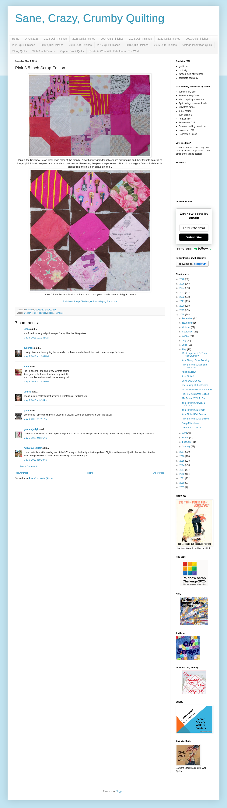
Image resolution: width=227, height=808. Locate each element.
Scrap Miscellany (190, 423)
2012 (182, 474)
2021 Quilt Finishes (197, 38)
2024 (182, 288)
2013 (182, 469)
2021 (182, 301)
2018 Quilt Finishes (80, 44)
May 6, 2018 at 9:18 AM (35, 460)
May (184, 349)
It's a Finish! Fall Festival (194, 414)
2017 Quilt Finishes (108, 44)
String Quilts (19, 51)
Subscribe (194, 237)
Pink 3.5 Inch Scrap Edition (195, 418)
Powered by (194, 248)
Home (15, 38)
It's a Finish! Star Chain (193, 410)
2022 (182, 297)
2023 (182, 292)
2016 (182, 456)
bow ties (42, 313)
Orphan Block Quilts (72, 51)
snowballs (58, 313)
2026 (182, 279)
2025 (182, 283)
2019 (182, 310)
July (184, 340)
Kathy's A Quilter (33, 448)
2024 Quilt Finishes (112, 38)
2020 (182, 306)
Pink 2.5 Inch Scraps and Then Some (194, 366)
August (186, 336)
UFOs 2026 (31, 38)
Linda (27, 329)
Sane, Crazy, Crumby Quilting (89, 18)
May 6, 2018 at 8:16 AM (35, 438)
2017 (182, 452)
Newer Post (22, 473)
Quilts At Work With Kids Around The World (114, 51)
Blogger (119, 791)
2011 (182, 478)
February (187, 442)
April (184, 433)
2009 (182, 487)
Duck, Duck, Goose (191, 380)
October (186, 327)
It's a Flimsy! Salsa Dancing (195, 360)
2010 (182, 483)
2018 (182, 314)
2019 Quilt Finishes (52, 44)
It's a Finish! (188, 376)
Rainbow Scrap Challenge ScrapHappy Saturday (90, 301)
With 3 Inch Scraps (43, 51)
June (185, 345)
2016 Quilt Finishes (137, 44)
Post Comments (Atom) (41, 478)
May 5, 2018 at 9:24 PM (35, 400)
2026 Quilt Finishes (55, 38)
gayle (27, 410)
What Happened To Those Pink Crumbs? (195, 354)
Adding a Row (189, 372)
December (187, 318)
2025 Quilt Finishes (83, 38)
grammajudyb (31, 429)
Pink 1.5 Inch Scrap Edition (195, 394)
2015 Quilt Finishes (165, 44)
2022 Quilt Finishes (168, 38)
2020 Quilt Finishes (23, 44)
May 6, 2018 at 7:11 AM (35, 419)
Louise (27, 391)
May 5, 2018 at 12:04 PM (36, 356)
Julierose (29, 348)
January (186, 446)
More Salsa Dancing (192, 427)
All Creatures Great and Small (197, 389)
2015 (182, 461)
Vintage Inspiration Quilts (197, 44)
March (185, 437)
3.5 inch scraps (31, 313)
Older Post (158, 473)
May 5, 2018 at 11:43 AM (36, 337)
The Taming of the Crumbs (195, 385)
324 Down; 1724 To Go (193, 398)
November (187, 323)
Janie (27, 366)
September (188, 331)
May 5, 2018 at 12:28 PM (36, 381)
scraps (50, 313)
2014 (182, 465)
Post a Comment (28, 466)
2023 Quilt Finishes (140, 38)
